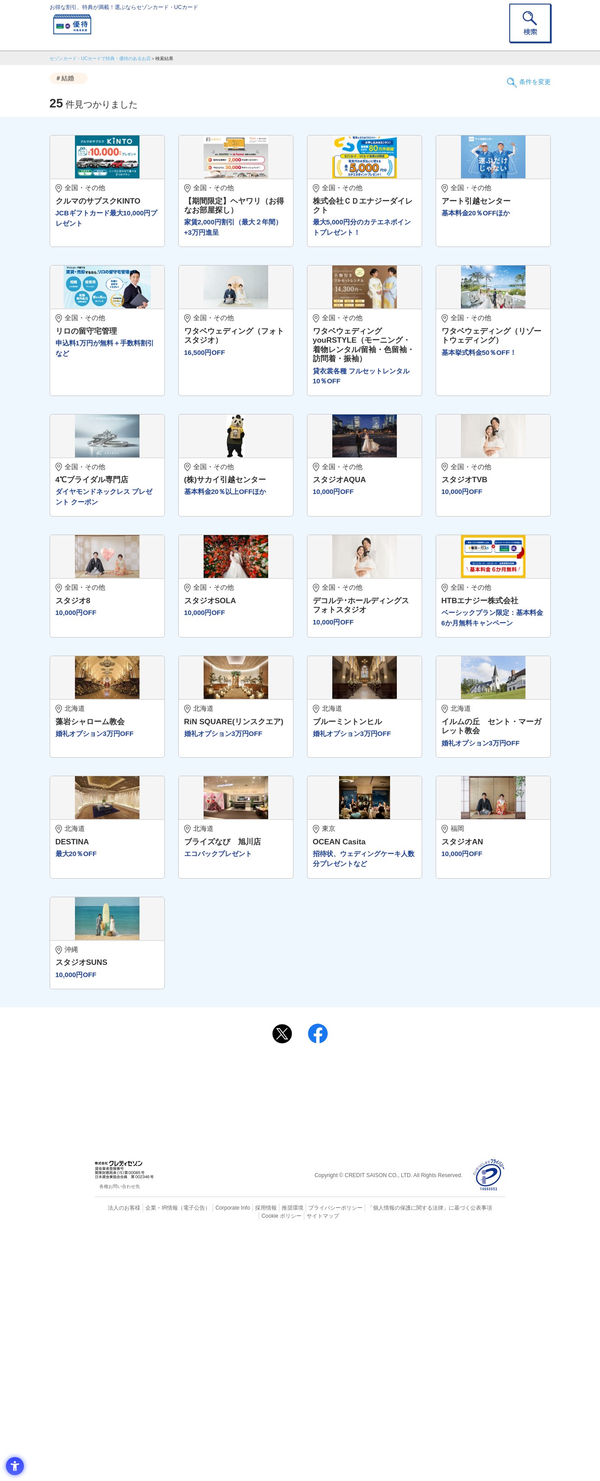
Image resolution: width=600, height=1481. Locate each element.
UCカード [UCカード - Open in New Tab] (332, 1333)
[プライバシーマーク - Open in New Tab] (489, 1424)
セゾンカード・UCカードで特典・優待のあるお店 (100, 58)
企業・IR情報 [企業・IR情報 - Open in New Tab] (152, 1456)
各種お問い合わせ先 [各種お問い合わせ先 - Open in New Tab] (119, 1435)
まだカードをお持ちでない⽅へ (296, 1305)
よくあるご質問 (335, 1318)
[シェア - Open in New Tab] (318, 1282)
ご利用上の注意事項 (263, 1318)
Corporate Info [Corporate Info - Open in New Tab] (217, 1456)
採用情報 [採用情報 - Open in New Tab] (248, 1456)
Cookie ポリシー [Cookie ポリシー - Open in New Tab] (479, 1456)
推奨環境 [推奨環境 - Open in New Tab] (273, 1456)
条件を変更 (530, 78)
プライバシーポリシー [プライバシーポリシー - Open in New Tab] (312, 1456)
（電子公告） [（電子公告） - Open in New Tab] (181, 1456)
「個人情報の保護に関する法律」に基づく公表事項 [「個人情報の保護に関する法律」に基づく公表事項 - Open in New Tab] (399, 1456)
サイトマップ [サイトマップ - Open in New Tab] (300, 1464)
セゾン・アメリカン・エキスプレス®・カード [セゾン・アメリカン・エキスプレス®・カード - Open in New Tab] (295, 1348)
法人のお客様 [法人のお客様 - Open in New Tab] (117, 1456)
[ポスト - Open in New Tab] (282, 1282)
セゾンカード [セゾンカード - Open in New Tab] (263, 1333)
